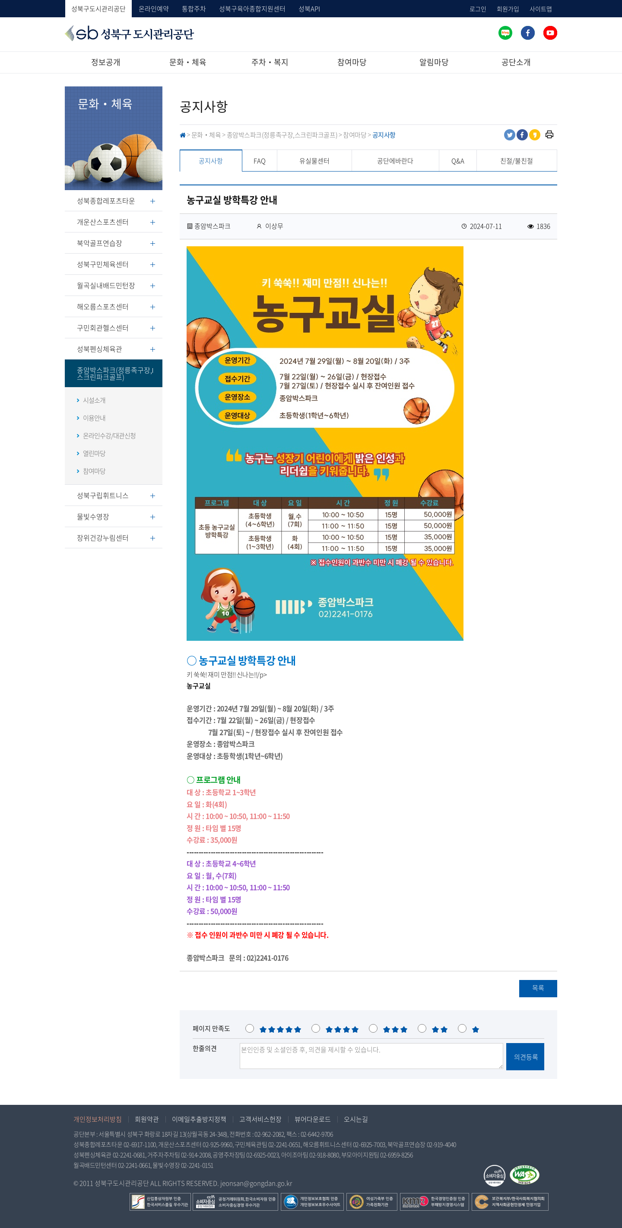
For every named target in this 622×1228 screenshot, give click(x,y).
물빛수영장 (93, 516)
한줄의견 (205, 1048)
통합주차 (194, 8)
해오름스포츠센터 (103, 306)
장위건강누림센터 (103, 537)
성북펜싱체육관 (99, 349)
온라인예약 (154, 8)
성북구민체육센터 (103, 264)
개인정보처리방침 (97, 1119)
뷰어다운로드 (313, 1119)
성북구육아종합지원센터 (252, 8)
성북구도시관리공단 (98, 8)
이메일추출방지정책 (199, 1119)
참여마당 (352, 62)
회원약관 (147, 1119)
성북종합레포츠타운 (106, 200)
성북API (309, 8)
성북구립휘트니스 (103, 495)
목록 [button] (538, 988)
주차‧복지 (270, 62)
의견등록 (525, 1057)
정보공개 (106, 62)
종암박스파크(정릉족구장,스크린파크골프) (114, 373)
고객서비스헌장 (260, 1119)
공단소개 (516, 62)
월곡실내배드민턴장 (106, 285)
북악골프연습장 (99, 243)
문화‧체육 (187, 62)
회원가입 (508, 8)
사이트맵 (541, 8)
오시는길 (356, 1119)
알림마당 (434, 62)
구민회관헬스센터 (103, 327)
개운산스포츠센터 (103, 221)
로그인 (478, 8)
